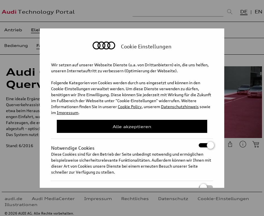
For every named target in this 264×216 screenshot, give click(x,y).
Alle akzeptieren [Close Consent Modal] (132, 126)
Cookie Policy (130, 106)
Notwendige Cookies (132, 145)
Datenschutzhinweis (180, 106)
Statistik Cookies (132, 187)
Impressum (67, 112)
